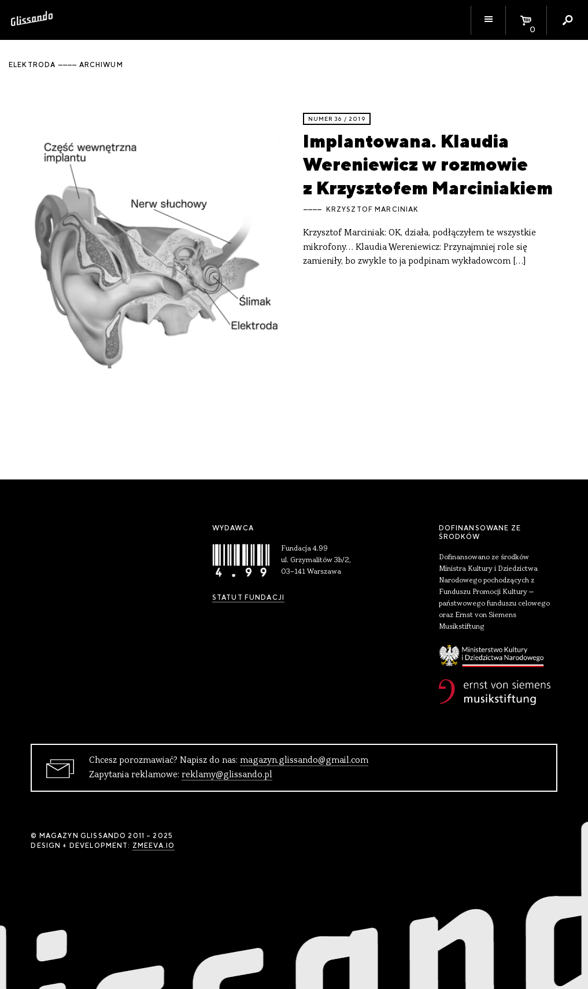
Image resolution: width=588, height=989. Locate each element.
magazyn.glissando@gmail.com (304, 760)
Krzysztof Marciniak (372, 209)
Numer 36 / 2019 (336, 119)
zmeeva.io (153, 846)
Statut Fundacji (248, 597)
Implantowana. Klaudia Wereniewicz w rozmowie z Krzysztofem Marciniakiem (428, 164)
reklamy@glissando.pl (227, 775)
